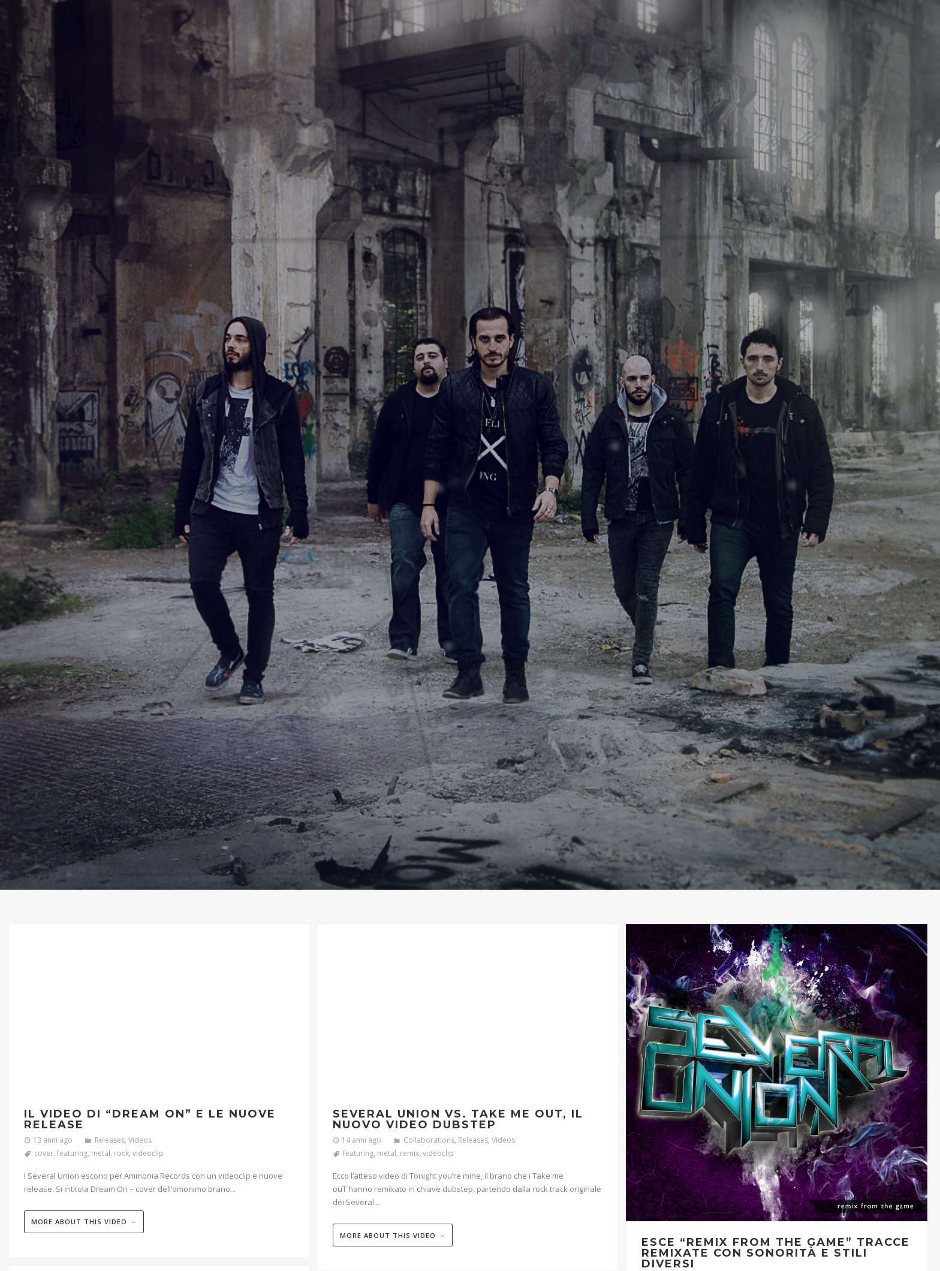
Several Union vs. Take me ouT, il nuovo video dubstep (458, 1119)
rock (121, 1153)
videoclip (148, 1153)
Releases (110, 1140)
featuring (72, 1153)
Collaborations (428, 1140)
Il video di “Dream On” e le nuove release (150, 1119)
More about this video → (84, 1221)
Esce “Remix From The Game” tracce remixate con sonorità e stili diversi (775, 1253)
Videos (140, 1140)
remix (409, 1153)
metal (100, 1153)
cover (43, 1153)
